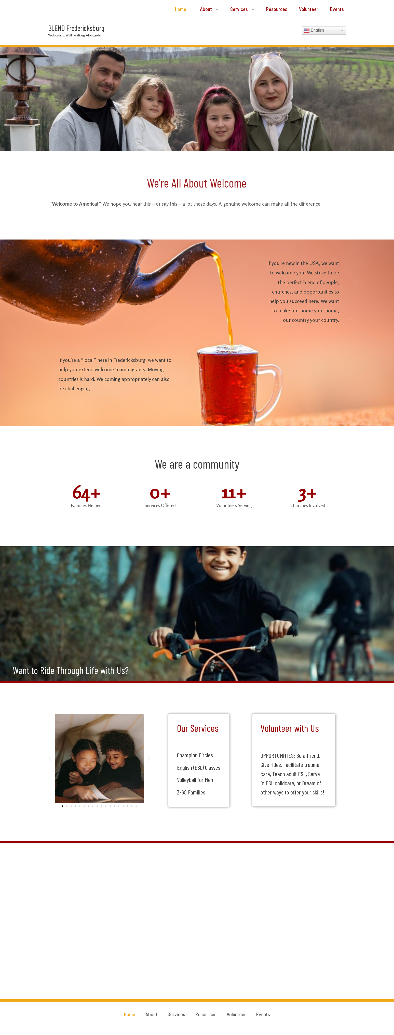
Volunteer (308, 9)
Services (242, 9)
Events (337, 9)
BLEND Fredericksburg (76, 27)
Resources (276, 9)
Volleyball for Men (195, 779)
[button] (50, 758)
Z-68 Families (191, 792)
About (209, 9)
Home (180, 9)
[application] (216, 9)
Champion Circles (195, 755)
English (314, 31)
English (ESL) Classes (198, 767)
